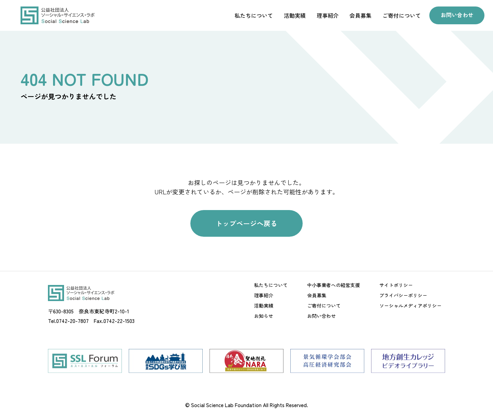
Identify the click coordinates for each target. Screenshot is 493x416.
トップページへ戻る (246, 224)
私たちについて (252, 15)
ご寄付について (400, 15)
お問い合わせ (456, 15)
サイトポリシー (396, 286)
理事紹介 (326, 15)
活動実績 (293, 15)
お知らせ (263, 317)
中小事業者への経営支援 (333, 286)
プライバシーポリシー (403, 296)
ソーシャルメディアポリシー (410, 306)
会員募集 (359, 15)
